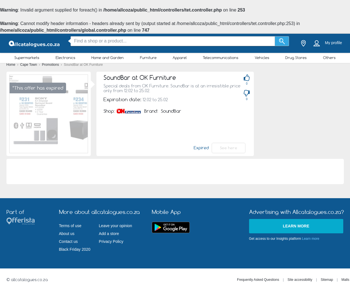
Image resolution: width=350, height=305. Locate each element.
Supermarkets (26, 57)
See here (228, 147)
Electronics (65, 57)
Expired (201, 147)
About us (66, 233)
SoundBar (171, 111)
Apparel (180, 57)
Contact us (68, 241)
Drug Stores (296, 57)
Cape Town (29, 65)
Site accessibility (300, 280)
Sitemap (327, 280)
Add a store (109, 233)
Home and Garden (107, 57)
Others (329, 57)
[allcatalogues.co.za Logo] (34, 43)
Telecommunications (220, 57)
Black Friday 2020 (75, 249)
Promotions (51, 65)
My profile (333, 43)
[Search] (282, 41)
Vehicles (262, 57)
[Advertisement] (175, 171)
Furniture (148, 57)
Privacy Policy (111, 241)
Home (11, 65)
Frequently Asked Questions (258, 280)
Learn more (296, 226)
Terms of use (70, 225)
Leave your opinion (115, 225)
